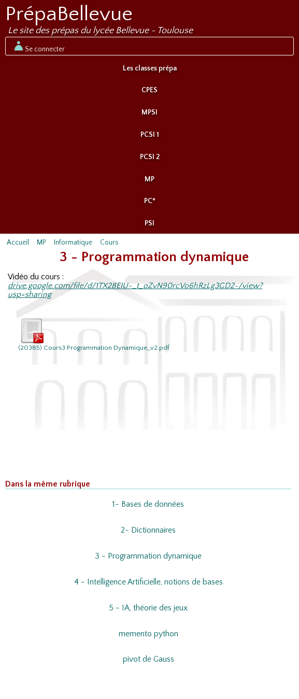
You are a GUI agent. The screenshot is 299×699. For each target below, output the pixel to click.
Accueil (18, 242)
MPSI (149, 112)
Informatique (73, 242)
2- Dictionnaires (148, 530)
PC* (149, 201)
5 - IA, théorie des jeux (148, 608)
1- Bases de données (148, 504)
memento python (148, 634)
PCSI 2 (150, 157)
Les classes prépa (150, 68)
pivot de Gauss (148, 659)
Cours (109, 242)
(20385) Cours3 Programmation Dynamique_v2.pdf (93, 334)
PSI (149, 223)
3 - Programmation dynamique (148, 556)
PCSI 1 (149, 135)
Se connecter (38, 46)
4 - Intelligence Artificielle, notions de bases (148, 582)
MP (149, 179)
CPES (149, 90)
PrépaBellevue (69, 14)
